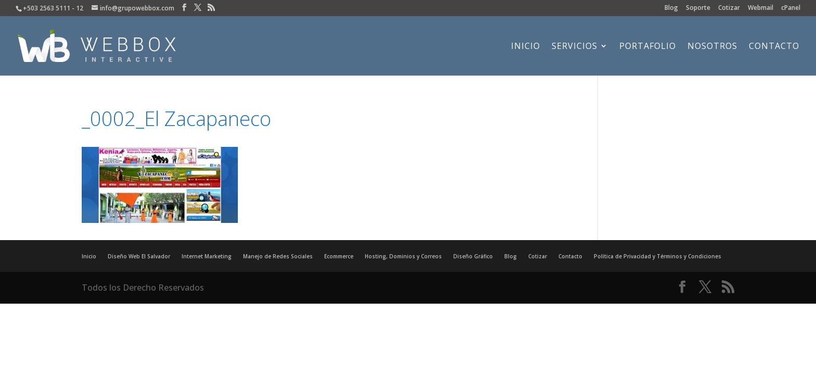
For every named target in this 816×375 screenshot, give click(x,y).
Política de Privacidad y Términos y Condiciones (657, 256)
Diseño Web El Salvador (139, 256)
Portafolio (647, 47)
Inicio (525, 47)
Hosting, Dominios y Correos (403, 256)
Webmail (760, 8)
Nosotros (712, 47)
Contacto (774, 47)
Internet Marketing (207, 256)
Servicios (574, 47)
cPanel (790, 8)
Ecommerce (338, 256)
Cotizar (729, 8)
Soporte (698, 8)
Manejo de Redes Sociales (278, 256)
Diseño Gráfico (473, 256)
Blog (671, 8)
